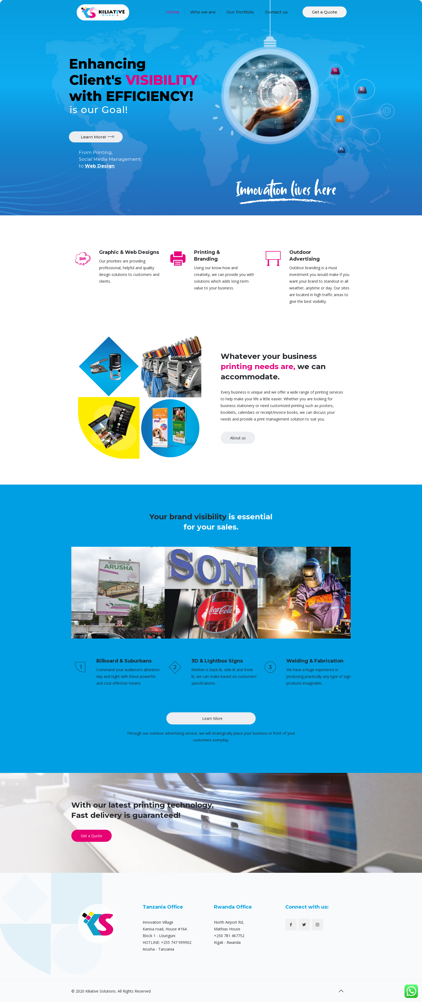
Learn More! (93, 136)
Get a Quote (324, 12)
